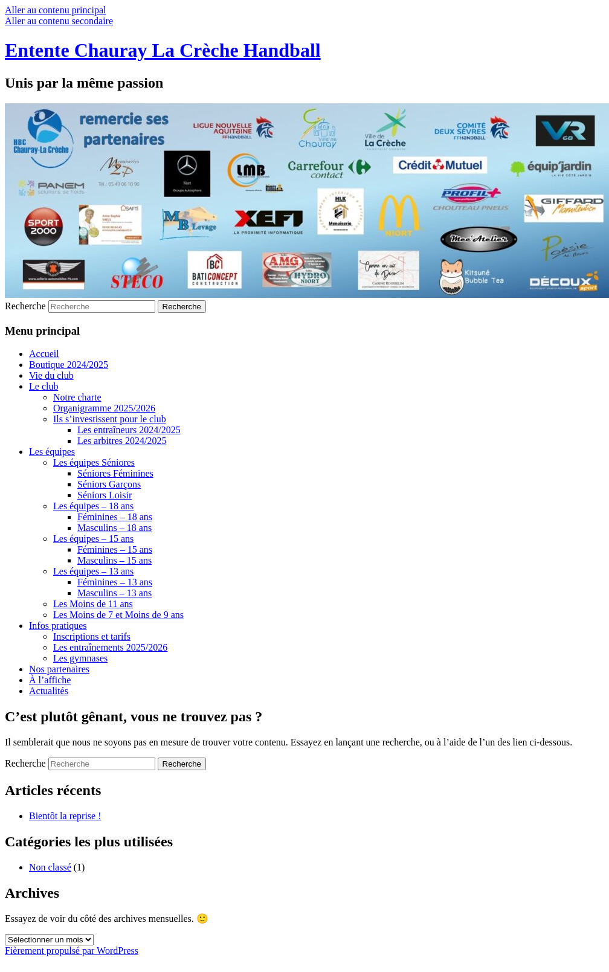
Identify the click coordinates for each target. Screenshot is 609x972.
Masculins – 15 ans (114, 560)
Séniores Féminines (115, 473)
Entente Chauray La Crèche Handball (163, 50)
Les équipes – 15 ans (93, 538)
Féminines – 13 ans (114, 582)
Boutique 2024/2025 (68, 364)
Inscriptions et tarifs (91, 636)
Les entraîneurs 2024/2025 (129, 430)
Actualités (48, 691)
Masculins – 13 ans (114, 593)
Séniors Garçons (109, 484)
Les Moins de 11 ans (93, 604)
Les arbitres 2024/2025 (122, 441)
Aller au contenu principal (55, 10)
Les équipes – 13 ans (93, 571)
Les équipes (52, 451)
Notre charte (77, 397)
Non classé (50, 867)
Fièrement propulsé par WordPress (71, 950)
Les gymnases (80, 658)
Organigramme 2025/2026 (104, 408)
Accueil (44, 354)
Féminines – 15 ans (114, 549)
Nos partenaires (59, 669)
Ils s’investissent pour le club (109, 419)
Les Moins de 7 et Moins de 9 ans (118, 615)
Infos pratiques (58, 625)
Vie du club (51, 375)
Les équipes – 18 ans (93, 506)
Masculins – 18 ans (114, 528)
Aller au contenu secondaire (59, 21)
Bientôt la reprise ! (65, 816)
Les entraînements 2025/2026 (110, 647)
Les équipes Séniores (94, 462)
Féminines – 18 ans (114, 517)
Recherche (25, 306)
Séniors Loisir (104, 495)
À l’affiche (50, 680)
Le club (43, 386)
